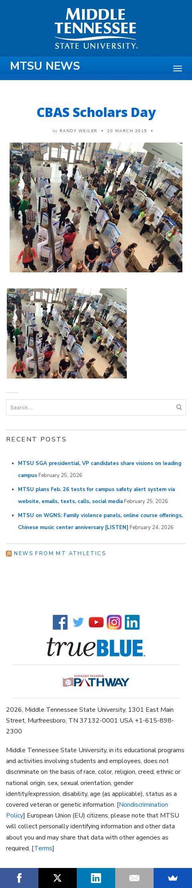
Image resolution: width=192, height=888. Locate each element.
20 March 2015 (127, 131)
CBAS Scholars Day (96, 112)
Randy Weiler (79, 131)
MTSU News (45, 66)
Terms (43, 848)
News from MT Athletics (60, 553)
